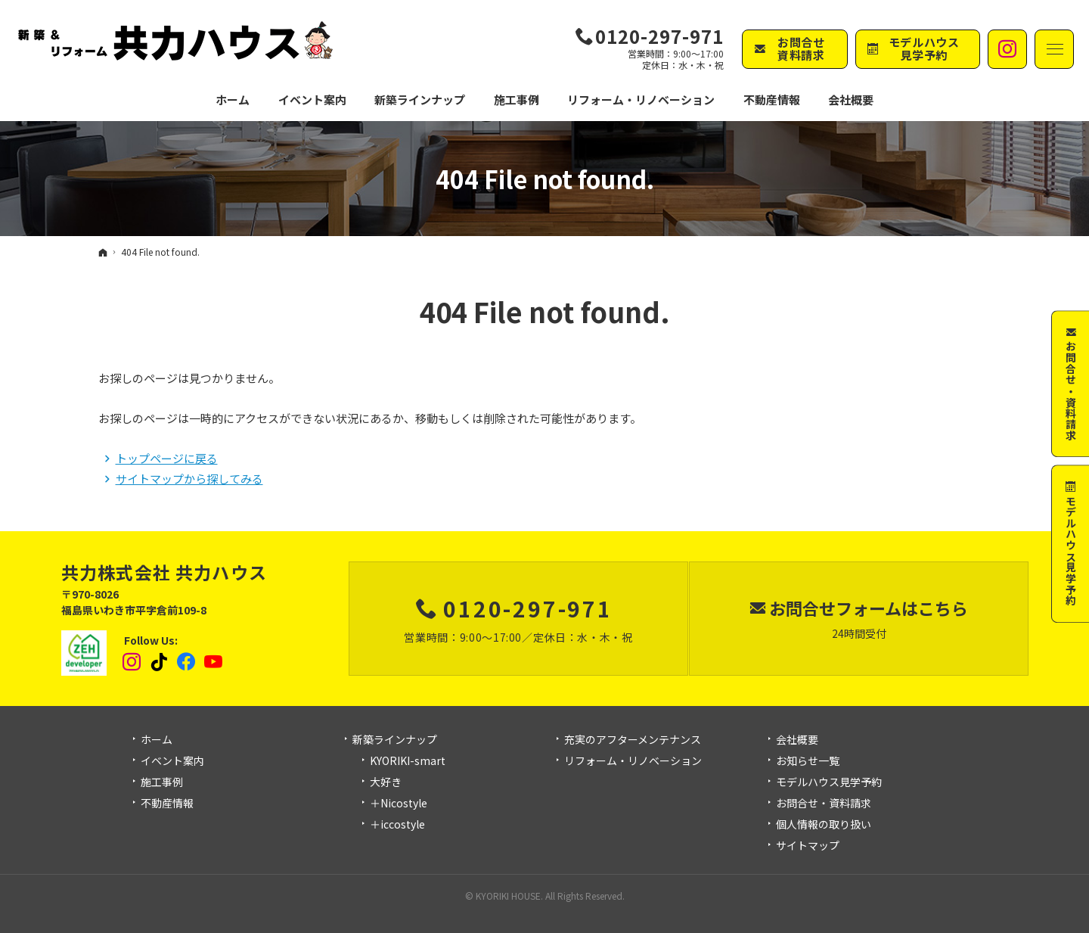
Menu (1054, 49)
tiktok (159, 662)
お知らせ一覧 (807, 761)
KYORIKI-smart (407, 761)
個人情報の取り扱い (823, 825)
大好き (386, 782)
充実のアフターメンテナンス (632, 740)
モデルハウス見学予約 (829, 782)
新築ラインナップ (394, 740)
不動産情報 (771, 99)
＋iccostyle (397, 825)
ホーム (156, 740)
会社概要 (797, 740)
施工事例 (162, 782)
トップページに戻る (167, 458)
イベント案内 (172, 761)
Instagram (132, 662)
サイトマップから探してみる (189, 479)
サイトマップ (807, 846)
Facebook (187, 662)
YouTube (214, 662)
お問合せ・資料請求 (823, 803)
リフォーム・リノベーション (633, 761)
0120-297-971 (659, 36)
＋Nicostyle (398, 803)
